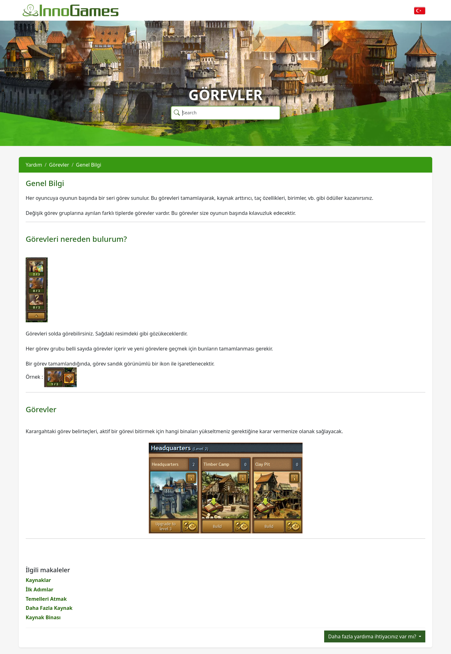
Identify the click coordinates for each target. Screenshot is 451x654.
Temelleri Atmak (46, 598)
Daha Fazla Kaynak (49, 608)
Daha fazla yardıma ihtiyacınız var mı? (372, 636)
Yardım (34, 164)
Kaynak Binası (43, 617)
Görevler (59, 164)
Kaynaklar (38, 580)
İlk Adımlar (39, 589)
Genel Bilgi (88, 164)
